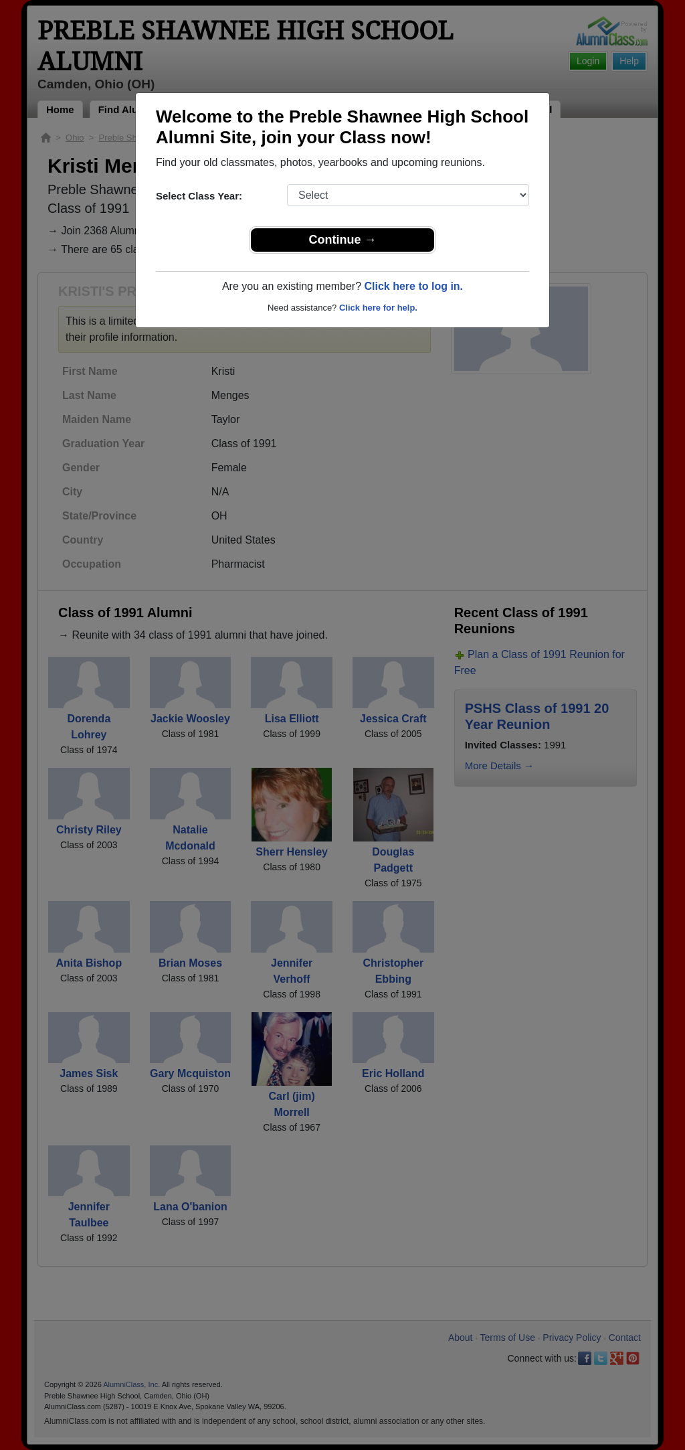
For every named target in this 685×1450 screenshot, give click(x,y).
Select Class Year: (199, 196)
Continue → (343, 239)
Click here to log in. (413, 286)
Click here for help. (378, 308)
